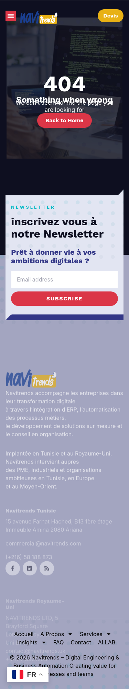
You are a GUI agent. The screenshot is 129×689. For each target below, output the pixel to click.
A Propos (56, 634)
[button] (11, 16)
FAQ (58, 642)
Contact (81, 642)
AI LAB (106, 642)
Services (95, 634)
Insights (31, 642)
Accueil (23, 634)
